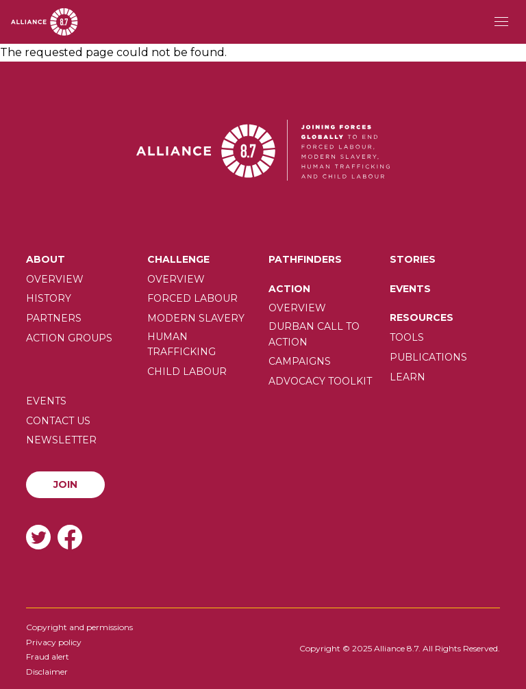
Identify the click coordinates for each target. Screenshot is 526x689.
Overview (55, 279)
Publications (428, 357)
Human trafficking (181, 344)
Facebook (70, 537)
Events (410, 289)
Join (65, 484)
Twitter (38, 537)
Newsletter (61, 440)
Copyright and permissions (79, 627)
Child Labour (187, 371)
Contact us (58, 421)
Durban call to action (314, 334)
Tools (407, 337)
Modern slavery (196, 318)
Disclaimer (47, 671)
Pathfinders (305, 259)
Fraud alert (47, 656)
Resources (421, 317)
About (45, 259)
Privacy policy (54, 642)
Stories (413, 259)
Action (289, 289)
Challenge (178, 259)
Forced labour (192, 298)
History (48, 298)
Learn (407, 377)
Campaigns (299, 361)
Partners (54, 318)
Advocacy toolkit (320, 381)
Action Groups (69, 338)
